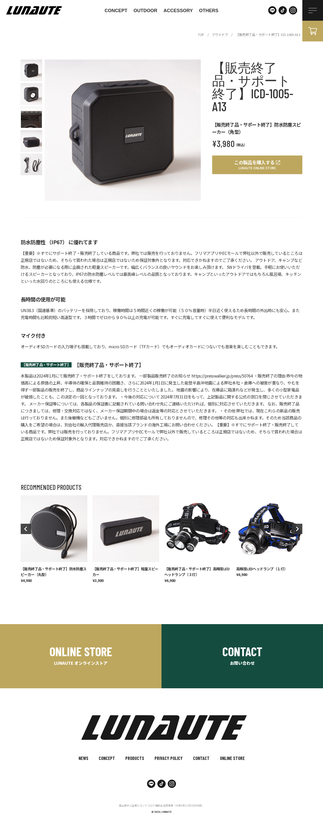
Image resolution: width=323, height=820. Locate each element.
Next (297, 529)
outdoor (145, 10)
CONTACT (201, 758)
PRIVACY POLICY (169, 758)
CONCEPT (116, 10)
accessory (178, 10)
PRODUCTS (134, 758)
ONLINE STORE (232, 758)
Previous (26, 529)
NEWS (83, 758)
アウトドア (220, 34)
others (208, 10)
